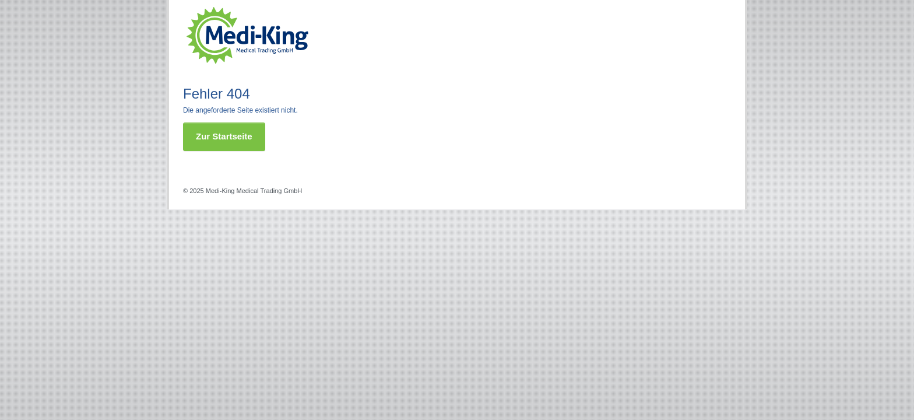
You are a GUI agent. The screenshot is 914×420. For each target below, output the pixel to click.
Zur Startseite (224, 136)
